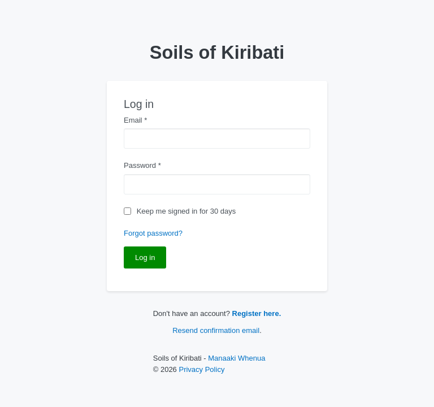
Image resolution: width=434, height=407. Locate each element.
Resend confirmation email (215, 330)
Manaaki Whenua (236, 358)
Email (135, 120)
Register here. (256, 313)
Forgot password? (153, 233)
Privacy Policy (201, 369)
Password (142, 165)
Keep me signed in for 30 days (186, 211)
